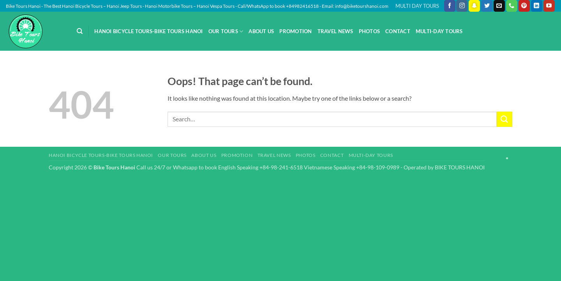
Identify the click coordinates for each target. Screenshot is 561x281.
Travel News (335, 31)
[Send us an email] (499, 6)
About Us (261, 31)
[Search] (80, 31)
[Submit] (504, 119)
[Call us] (511, 6)
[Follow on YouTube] (549, 6)
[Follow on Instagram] (462, 6)
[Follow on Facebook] (449, 6)
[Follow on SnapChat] (474, 6)
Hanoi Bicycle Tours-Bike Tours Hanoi (148, 31)
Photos (369, 31)
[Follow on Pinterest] (524, 6)
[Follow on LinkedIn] (536, 6)
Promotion (295, 31)
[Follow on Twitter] (486, 6)
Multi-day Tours (439, 31)
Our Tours (225, 31)
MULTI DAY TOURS (417, 6)
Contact (397, 31)
